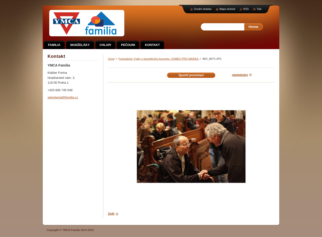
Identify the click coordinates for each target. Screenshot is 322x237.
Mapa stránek (227, 8)
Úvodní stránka (202, 8)
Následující (240, 75)
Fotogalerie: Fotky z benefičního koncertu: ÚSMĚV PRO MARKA (159, 58)
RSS (246, 8)
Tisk (259, 8)
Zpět (111, 213)
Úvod (111, 58)
